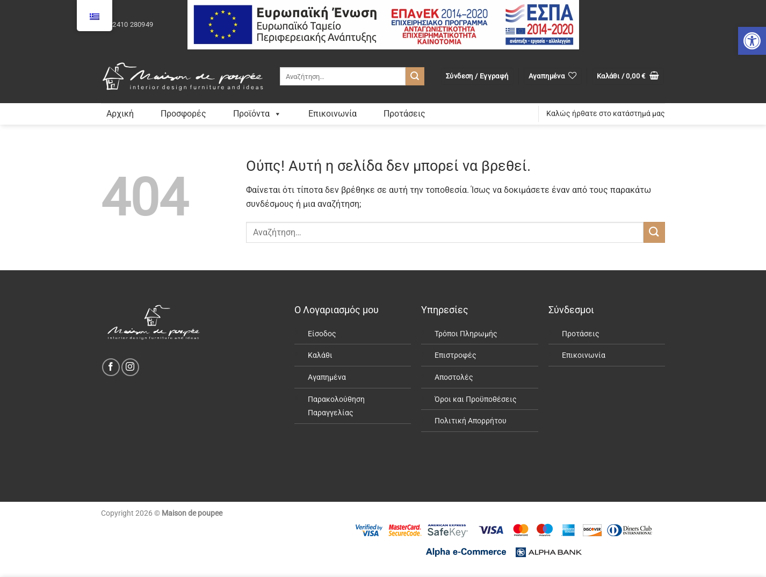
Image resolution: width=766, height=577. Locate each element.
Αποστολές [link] (454, 377)
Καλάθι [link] (320, 355)
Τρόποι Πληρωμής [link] (466, 333)
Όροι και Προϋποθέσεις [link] (476, 399)
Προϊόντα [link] (257, 114)
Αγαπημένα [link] (327, 377)
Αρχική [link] (120, 114)
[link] (752, 41)
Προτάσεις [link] (404, 114)
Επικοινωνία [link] (332, 114)
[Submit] (415, 76)
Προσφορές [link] (183, 114)
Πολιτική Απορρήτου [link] (471, 420)
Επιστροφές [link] (455, 355)
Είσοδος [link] (322, 333)
